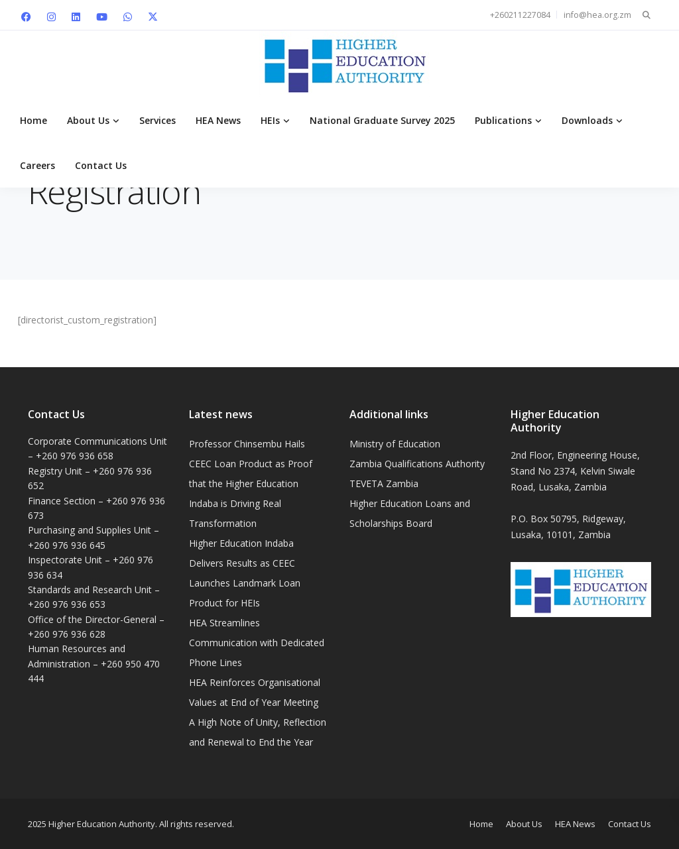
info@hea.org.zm (597, 15)
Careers (37, 165)
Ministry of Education (394, 443)
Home (33, 120)
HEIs (270, 120)
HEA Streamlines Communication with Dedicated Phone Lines (256, 642)
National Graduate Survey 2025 (382, 120)
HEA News (218, 120)
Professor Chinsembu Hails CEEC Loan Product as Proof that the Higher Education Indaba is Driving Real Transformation (250, 483)
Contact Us (101, 165)
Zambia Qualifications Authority (417, 463)
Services (157, 120)
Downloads (587, 120)
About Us (88, 120)
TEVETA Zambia (383, 483)
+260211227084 (520, 15)
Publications (503, 120)
